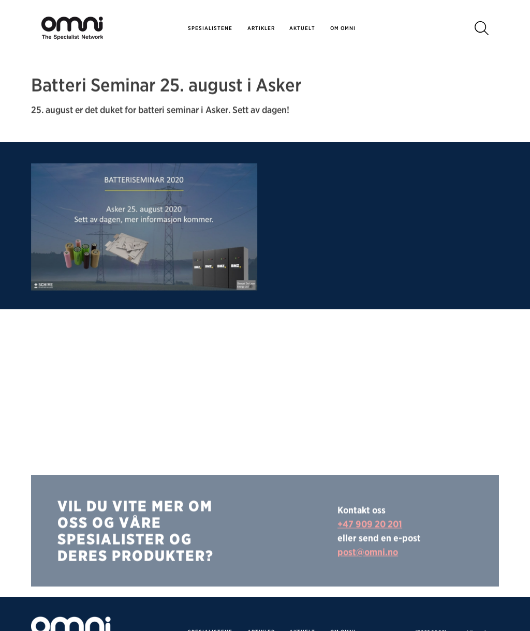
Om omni (343, 28)
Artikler (261, 28)
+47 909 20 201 (369, 545)
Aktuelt (302, 28)
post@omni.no (367, 573)
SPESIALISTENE (210, 28)
